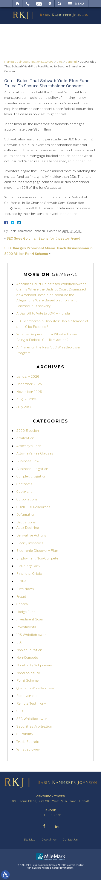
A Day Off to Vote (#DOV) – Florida (43, 313)
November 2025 (29, 392)
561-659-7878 (50, 815)
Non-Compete (27, 657)
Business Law (27, 461)
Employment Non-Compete (37, 558)
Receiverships (28, 696)
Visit (49, 3)
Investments (26, 627)
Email (39, 3)
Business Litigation (32, 469)
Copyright (24, 491)
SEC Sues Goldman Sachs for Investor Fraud (43, 238)
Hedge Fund (25, 612)
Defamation (25, 514)
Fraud (21, 596)
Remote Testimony (31, 703)
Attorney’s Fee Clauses (34, 453)
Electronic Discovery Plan (37, 551)
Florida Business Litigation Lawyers (29, 62)
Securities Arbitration (34, 726)
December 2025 (29, 384)
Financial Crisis (29, 573)
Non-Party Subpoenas (34, 665)
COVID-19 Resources (33, 507)
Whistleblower (28, 749)
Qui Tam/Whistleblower (35, 688)
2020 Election (27, 431)
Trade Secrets (27, 742)
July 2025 (24, 407)
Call (28, 3)
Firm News (25, 589)
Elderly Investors (29, 543)
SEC (19, 711)
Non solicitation (29, 650)
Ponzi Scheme (27, 680)
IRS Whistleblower (31, 635)
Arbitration (25, 438)
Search (60, 3)
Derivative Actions (31, 535)
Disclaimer (49, 839)
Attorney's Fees (28, 446)
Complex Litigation (31, 476)
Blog (60, 62)
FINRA (21, 581)
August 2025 (26, 399)
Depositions (26, 522)
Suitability (24, 734)
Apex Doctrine (27, 528)
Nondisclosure (28, 673)
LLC (19, 642)
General (71, 62)
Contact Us (70, 839)
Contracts (24, 484)
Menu (79, 3)
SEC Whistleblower (31, 719)
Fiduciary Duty (28, 566)
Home (17, 3)
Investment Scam (30, 619)
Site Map (29, 839)
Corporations (27, 499)
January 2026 (27, 376)
